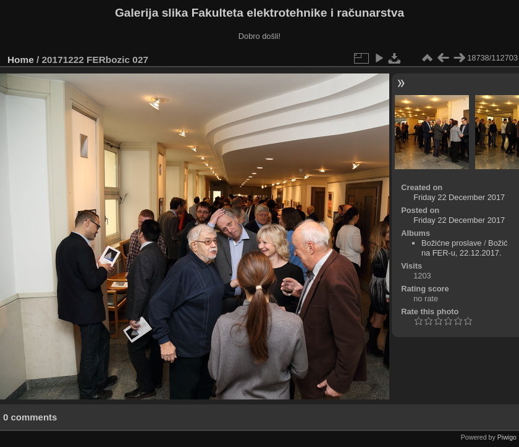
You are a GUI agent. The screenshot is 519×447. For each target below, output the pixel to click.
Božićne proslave (451, 243)
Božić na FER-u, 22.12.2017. (464, 247)
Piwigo (507, 437)
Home (20, 59)
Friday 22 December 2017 (459, 197)
